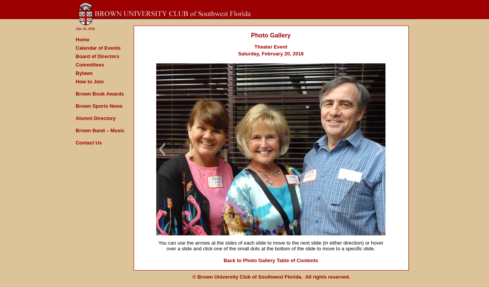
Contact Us (89, 143)
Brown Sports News (99, 106)
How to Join (90, 81)
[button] (161, 149)
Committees (90, 65)
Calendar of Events (98, 48)
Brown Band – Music (100, 130)
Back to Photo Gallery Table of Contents (270, 260)
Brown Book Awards (100, 94)
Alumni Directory (96, 118)
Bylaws (84, 73)
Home (82, 39)
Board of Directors (97, 56)
